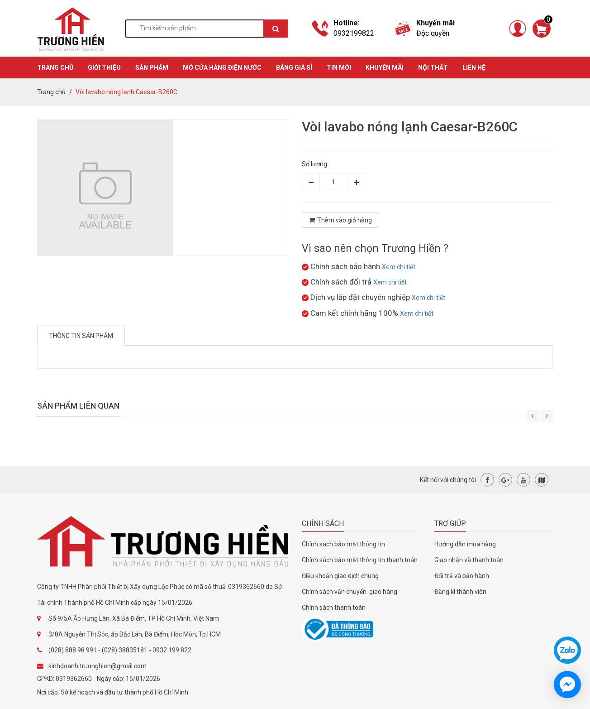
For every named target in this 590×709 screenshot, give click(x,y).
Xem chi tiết (398, 266)
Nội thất (433, 67)
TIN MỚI (339, 67)
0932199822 (353, 33)
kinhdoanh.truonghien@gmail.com (97, 666)
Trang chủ (51, 92)
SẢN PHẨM (151, 67)
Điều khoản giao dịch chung (340, 575)
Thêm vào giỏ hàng (340, 220)
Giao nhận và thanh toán (469, 560)
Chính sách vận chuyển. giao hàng (349, 591)
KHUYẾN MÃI (385, 67)
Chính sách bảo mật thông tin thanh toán (360, 560)
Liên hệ (473, 67)
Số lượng (314, 164)
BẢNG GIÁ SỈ (294, 67)
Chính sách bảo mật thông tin (343, 544)
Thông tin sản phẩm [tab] (81, 335)
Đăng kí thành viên (460, 591)
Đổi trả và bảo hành (461, 575)
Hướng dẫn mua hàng (465, 544)
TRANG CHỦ (55, 67)
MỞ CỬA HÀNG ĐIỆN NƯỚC (222, 67)
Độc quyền (432, 33)
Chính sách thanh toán (334, 607)
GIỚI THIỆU (104, 67)
